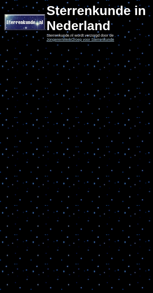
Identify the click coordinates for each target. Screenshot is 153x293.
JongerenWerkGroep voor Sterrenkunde (80, 39)
